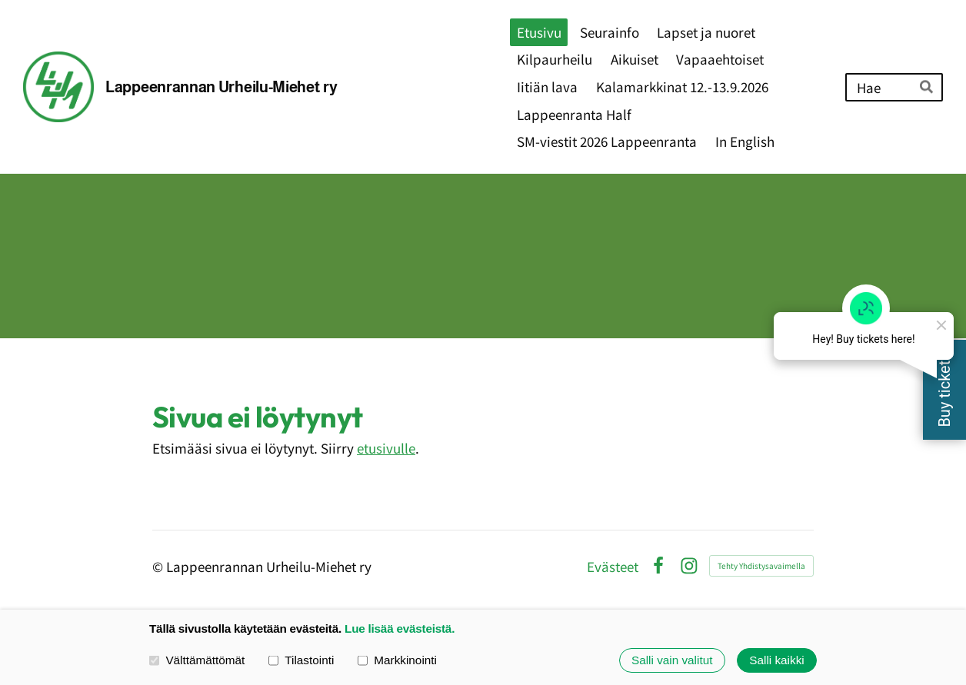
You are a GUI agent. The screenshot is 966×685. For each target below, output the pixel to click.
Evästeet (612, 566)
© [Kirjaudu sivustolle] (159, 566)
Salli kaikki (776, 660)
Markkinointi (397, 660)
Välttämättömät (197, 660)
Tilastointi (301, 660)
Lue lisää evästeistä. (400, 628)
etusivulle (386, 447)
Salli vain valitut (671, 660)
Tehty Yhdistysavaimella (761, 565)
